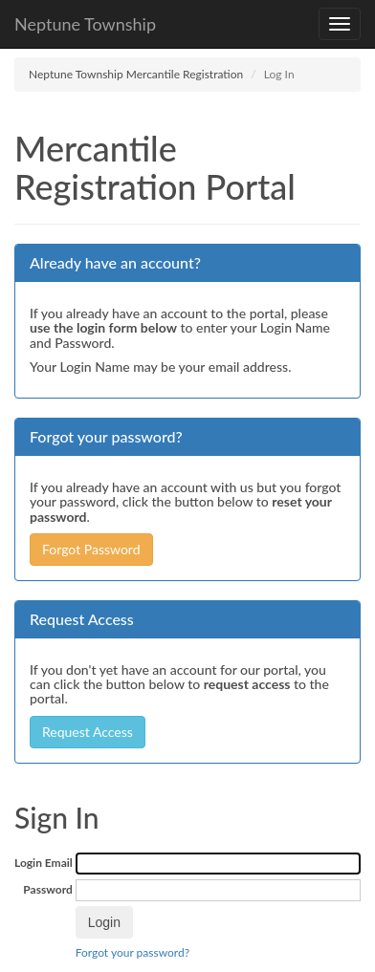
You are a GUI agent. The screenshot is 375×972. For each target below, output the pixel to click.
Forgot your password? (132, 952)
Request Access (87, 732)
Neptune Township (85, 23)
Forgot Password (91, 549)
